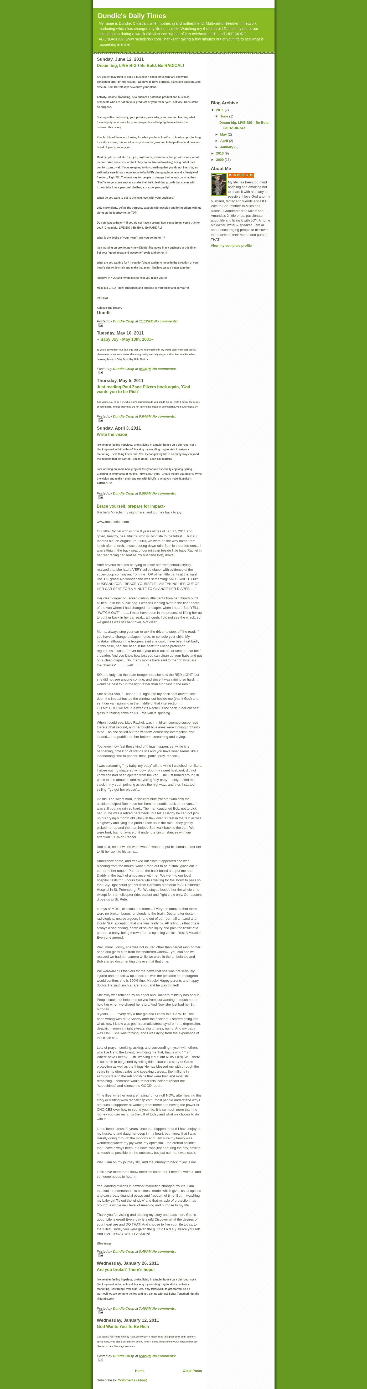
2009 (220, 160)
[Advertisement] (234, 76)
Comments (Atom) (132, 1380)
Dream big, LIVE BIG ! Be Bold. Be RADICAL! (140, 65)
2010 (220, 153)
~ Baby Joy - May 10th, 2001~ (125, 339)
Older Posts (192, 1371)
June (224, 116)
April (224, 141)
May (224, 134)
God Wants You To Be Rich (123, 1326)
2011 (220, 110)
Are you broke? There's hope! (126, 1269)
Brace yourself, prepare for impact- (131, 506)
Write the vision (112, 434)
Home (139, 1371)
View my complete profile (231, 246)
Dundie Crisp (244, 175)
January (227, 147)
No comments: (166, 321)
